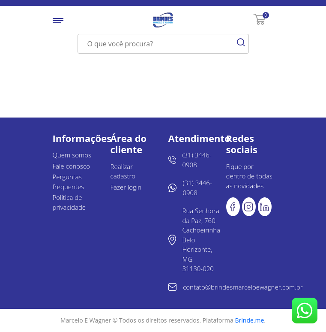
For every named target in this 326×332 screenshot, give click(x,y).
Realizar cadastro (123, 171)
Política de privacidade (69, 202)
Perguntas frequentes (68, 181)
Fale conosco (71, 166)
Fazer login (126, 187)
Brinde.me (249, 320)
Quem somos (72, 155)
